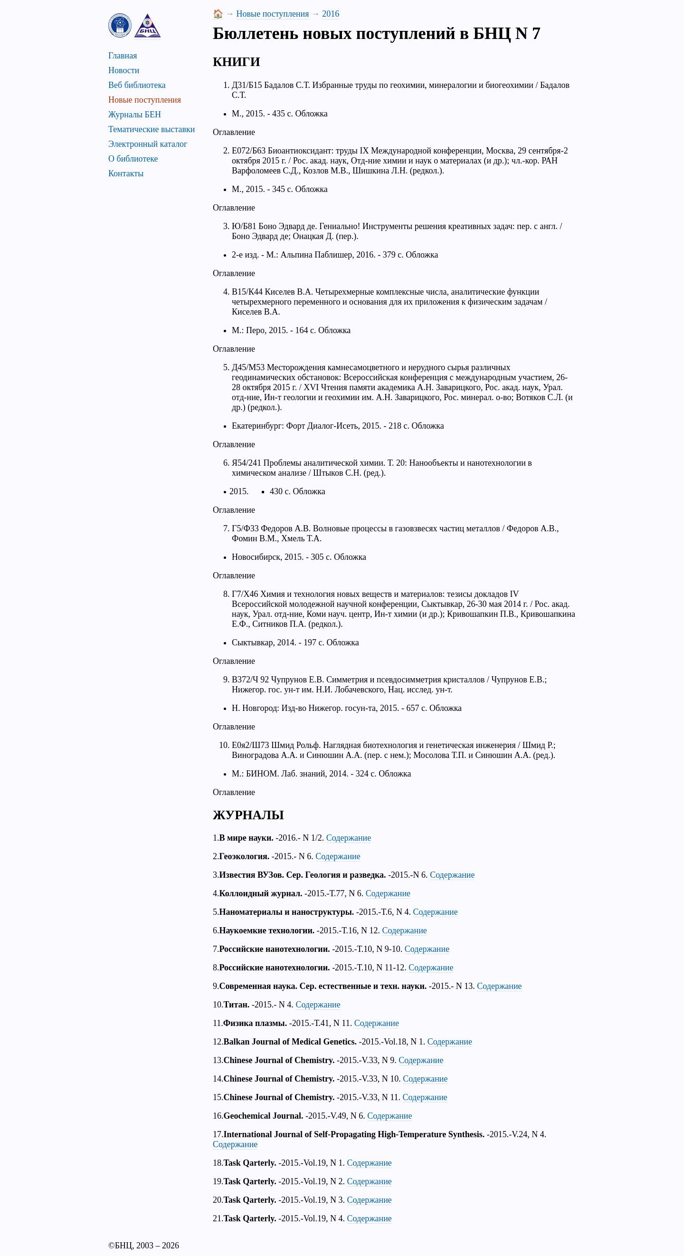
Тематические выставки (151, 129)
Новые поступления (144, 100)
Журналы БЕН (134, 114)
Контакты (125, 173)
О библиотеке (133, 158)
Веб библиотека (137, 85)
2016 (330, 14)
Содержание (348, 838)
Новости (123, 70)
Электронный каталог (147, 144)
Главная (122, 55)
